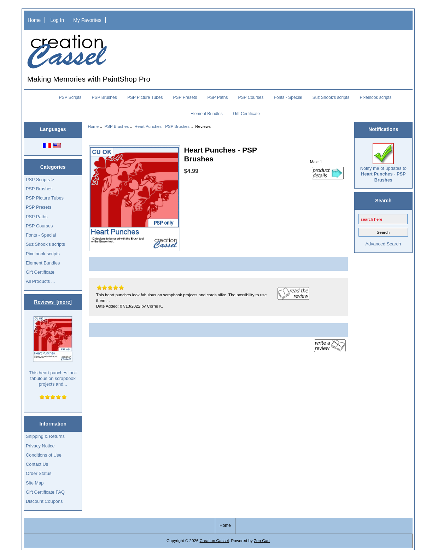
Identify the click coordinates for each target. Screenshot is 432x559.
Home (34, 20)
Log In (57, 20)
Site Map (34, 483)
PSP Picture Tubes (145, 97)
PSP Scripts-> (40, 179)
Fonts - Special (288, 97)
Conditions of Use (44, 455)
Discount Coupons (44, 501)
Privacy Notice (40, 445)
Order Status (38, 473)
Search (383, 200)
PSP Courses (251, 97)
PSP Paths (218, 97)
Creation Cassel (214, 540)
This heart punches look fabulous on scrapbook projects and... (53, 351)
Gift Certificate (246, 113)
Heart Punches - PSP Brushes (161, 126)
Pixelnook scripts (375, 97)
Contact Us (37, 464)
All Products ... (40, 281)
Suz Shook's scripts (331, 97)
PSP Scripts (70, 97)
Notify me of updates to (383, 163)
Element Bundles (207, 113)
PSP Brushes (116, 126)
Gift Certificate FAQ (45, 492)
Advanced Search (383, 243)
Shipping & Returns (45, 436)
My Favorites (87, 20)
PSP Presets (185, 97)
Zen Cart (262, 540)
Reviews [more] (53, 302)
